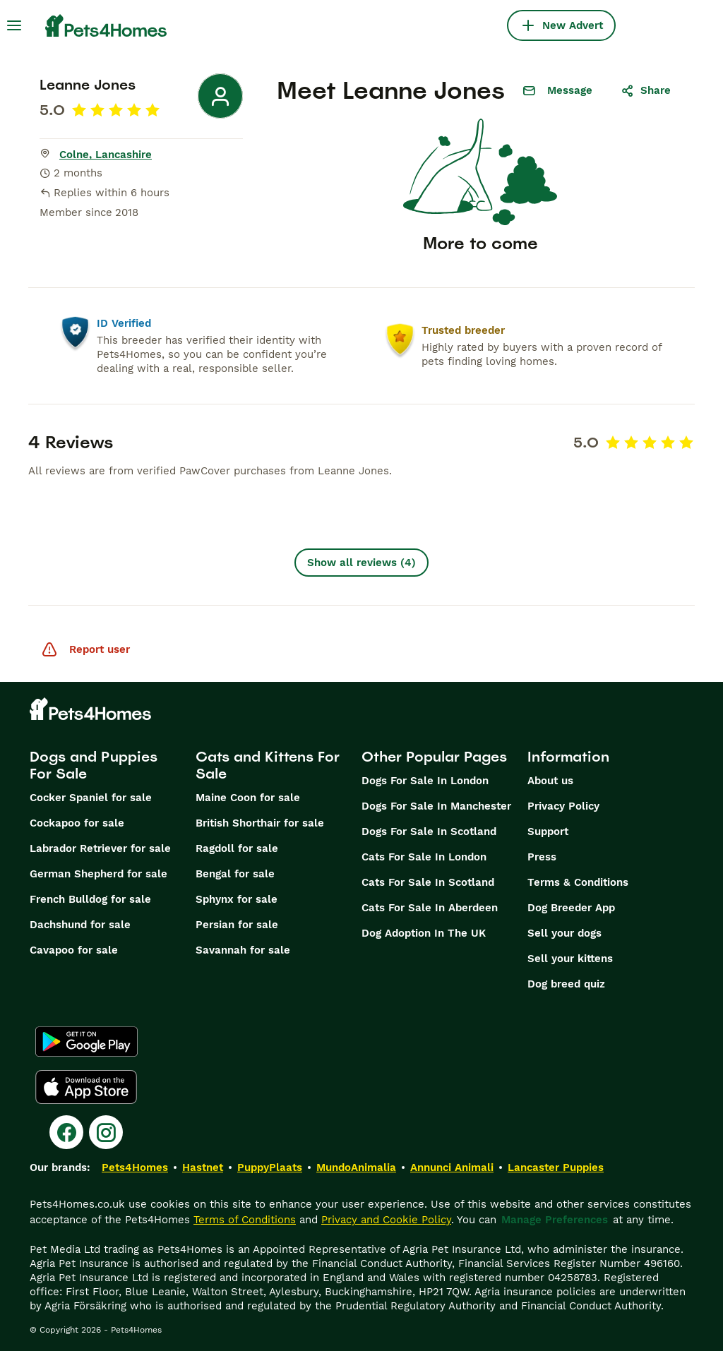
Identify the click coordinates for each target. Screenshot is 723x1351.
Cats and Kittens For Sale (268, 765)
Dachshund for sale (80, 924)
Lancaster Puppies (556, 1167)
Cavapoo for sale (74, 950)
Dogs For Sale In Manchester (436, 806)
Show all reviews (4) (361, 562)
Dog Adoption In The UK (424, 933)
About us (550, 780)
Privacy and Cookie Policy (386, 1219)
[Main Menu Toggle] (14, 25)
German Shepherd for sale (98, 873)
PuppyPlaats (269, 1167)
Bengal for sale (235, 873)
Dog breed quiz (566, 984)
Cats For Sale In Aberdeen (430, 907)
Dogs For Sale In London (425, 780)
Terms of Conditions (244, 1219)
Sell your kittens (570, 958)
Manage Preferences (554, 1219)
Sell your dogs (564, 933)
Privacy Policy (563, 806)
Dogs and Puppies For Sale (93, 765)
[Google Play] (86, 1042)
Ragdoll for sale (237, 848)
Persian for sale (237, 924)
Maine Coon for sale (248, 797)
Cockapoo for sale (77, 823)
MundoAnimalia (356, 1167)
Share (646, 90)
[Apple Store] (86, 1087)
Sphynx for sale (236, 899)
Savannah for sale (243, 950)
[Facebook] (66, 1132)
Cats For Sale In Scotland (428, 882)
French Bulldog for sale (90, 899)
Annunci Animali (452, 1167)
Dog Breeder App (571, 907)
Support (547, 831)
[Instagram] (106, 1132)
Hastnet (202, 1167)
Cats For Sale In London (424, 857)
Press (541, 857)
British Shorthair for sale (260, 823)
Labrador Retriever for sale (100, 848)
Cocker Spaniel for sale (91, 797)
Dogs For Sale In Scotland (429, 831)
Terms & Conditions (577, 882)
